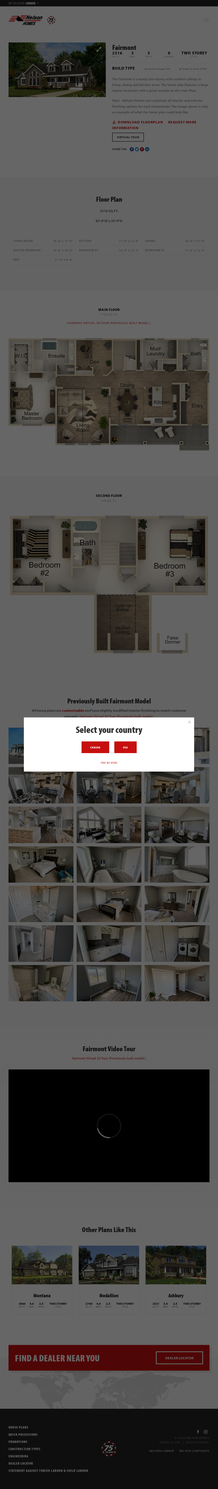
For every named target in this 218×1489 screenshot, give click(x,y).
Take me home (109, 763)
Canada (95, 747)
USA (125, 747)
